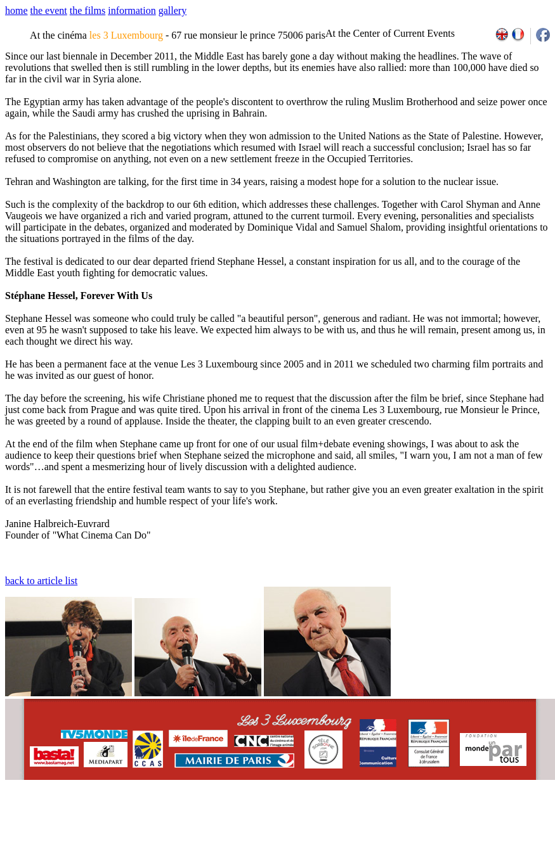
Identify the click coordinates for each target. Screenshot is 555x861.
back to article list (41, 580)
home (16, 10)
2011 (436, 822)
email (103, 822)
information (132, 10)
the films (87, 10)
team (229, 822)
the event (48, 10)
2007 (380, 822)
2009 (408, 822)
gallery (172, 10)
